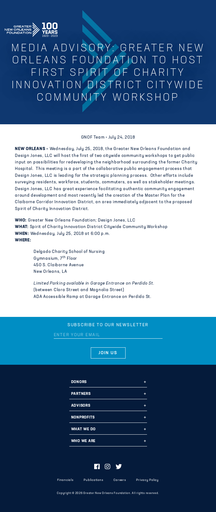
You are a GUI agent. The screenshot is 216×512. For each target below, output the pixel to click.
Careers (119, 480)
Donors (79, 382)
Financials (65, 480)
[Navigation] (206, 28)
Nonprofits (83, 417)
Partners (81, 394)
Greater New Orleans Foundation (31, 28)
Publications (93, 480)
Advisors (80, 406)
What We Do (83, 429)
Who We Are (83, 441)
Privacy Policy (147, 480)
